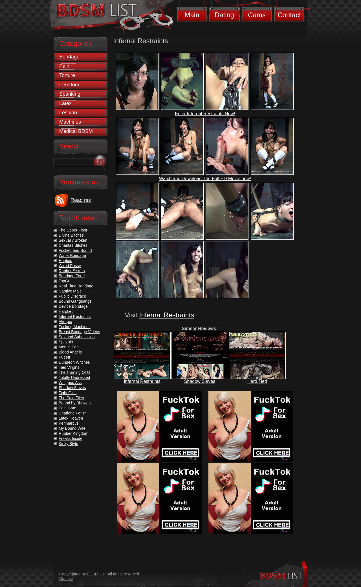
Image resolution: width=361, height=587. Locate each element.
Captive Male (70, 291)
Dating (224, 15)
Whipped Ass (70, 382)
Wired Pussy (70, 265)
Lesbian (68, 112)
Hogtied (65, 260)
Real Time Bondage (76, 286)
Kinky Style (68, 443)
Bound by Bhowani (75, 403)
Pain (64, 66)
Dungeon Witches (74, 362)
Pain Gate (67, 408)
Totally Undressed (74, 377)
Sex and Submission (77, 337)
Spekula (66, 342)
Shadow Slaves (199, 381)
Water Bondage (72, 255)
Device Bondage (73, 306)
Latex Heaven (71, 418)
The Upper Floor (73, 230)
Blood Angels (70, 352)
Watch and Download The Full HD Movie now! (205, 178)
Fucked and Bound (75, 250)
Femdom (69, 85)
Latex (65, 103)
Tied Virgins (69, 367)
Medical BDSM (76, 131)
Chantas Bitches (73, 245)
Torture (67, 75)
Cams (257, 15)
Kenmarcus (69, 423)
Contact (289, 15)
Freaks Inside (70, 438)
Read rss (81, 200)
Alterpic (65, 321)
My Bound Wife (72, 428)
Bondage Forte (72, 276)
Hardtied (66, 311)
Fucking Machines (75, 326)
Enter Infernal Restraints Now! (205, 113)
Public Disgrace (72, 296)
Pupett (64, 357)
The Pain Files (71, 398)
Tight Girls (67, 392)
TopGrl (64, 281)
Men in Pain (69, 347)
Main (191, 15)
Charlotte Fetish (73, 413)
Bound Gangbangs (75, 301)
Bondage (69, 57)
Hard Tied (257, 381)
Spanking (69, 94)
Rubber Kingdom (73, 433)
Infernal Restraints (166, 315)
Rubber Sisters (72, 271)
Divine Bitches (71, 235)
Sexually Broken (73, 240)
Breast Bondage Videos (79, 331)
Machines (70, 122)
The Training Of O (74, 372)
